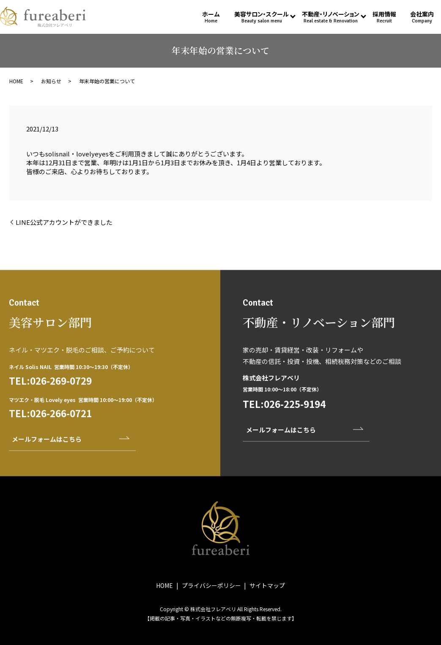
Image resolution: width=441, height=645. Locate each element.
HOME (16, 81)
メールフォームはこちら (47, 458)
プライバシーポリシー (211, 585)
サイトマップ (267, 585)
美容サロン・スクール (261, 17)
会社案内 (422, 17)
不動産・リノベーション (330, 17)
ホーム (211, 17)
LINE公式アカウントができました (64, 222)
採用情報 (384, 17)
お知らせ (51, 81)
